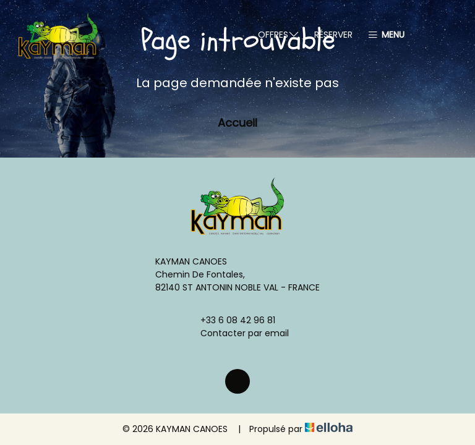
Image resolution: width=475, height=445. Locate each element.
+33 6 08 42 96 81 (230, 320)
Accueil (237, 122)
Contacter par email (237, 333)
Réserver (333, 34)
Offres (278, 34)
